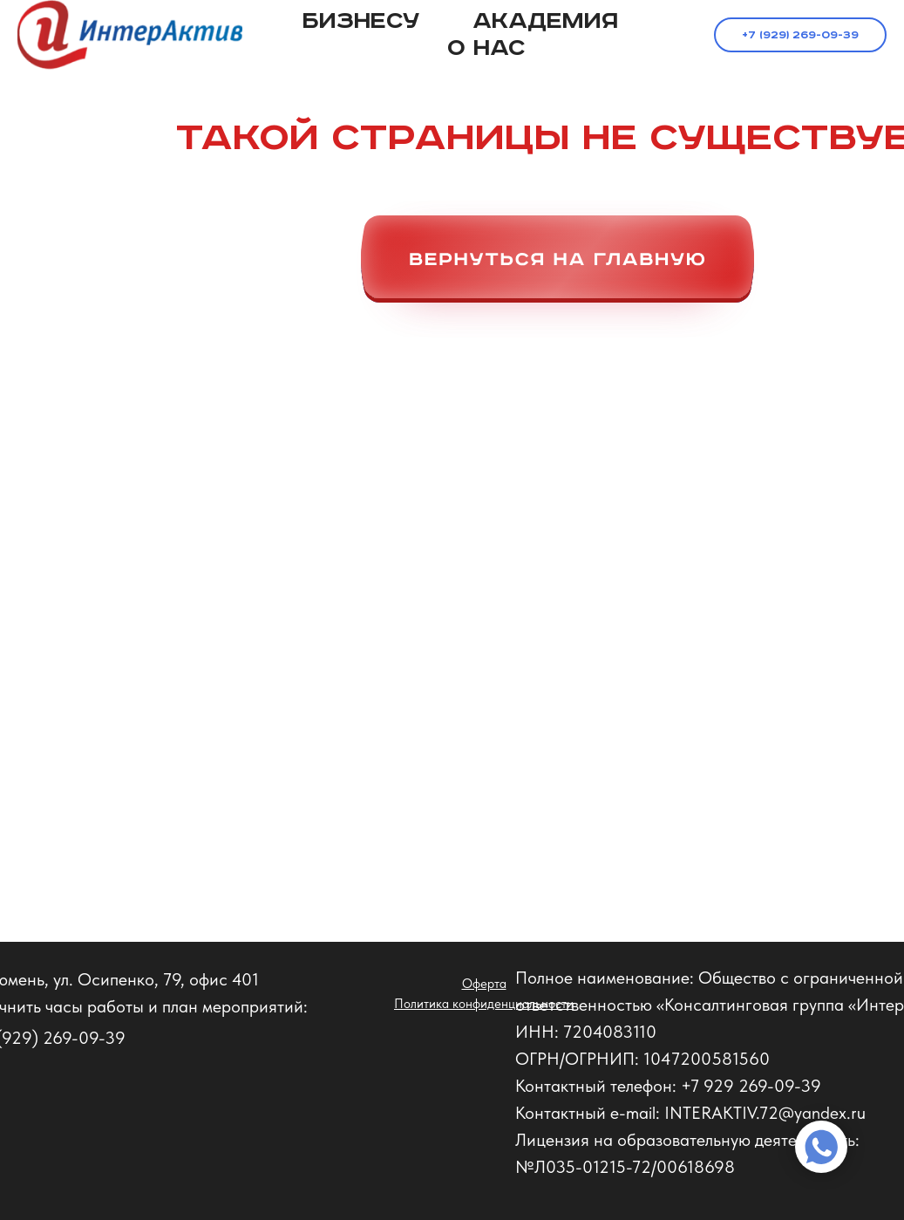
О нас (486, 48)
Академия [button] (545, 21)
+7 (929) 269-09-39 (800, 35)
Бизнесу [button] (361, 21)
